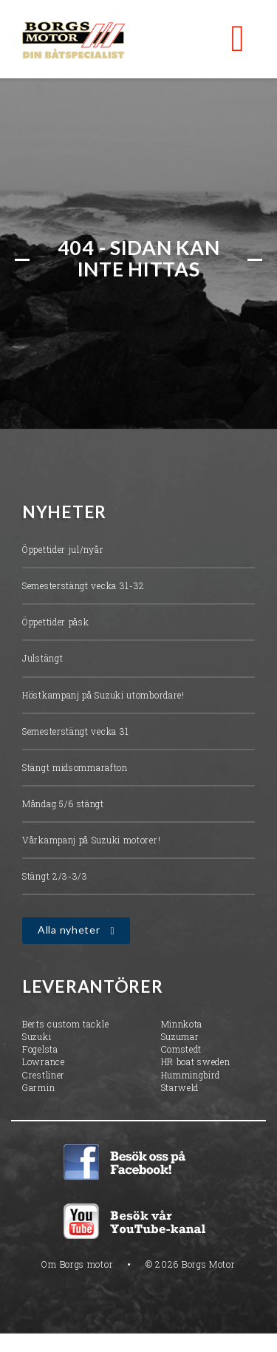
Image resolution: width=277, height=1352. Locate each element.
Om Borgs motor (77, 1265)
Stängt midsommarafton (75, 769)
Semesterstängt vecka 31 (75, 732)
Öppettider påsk (55, 624)
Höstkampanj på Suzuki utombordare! (103, 696)
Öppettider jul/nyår (62, 551)
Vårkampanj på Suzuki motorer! (91, 842)
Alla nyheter (69, 931)
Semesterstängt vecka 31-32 (83, 588)
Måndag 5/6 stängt (63, 805)
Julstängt (42, 660)
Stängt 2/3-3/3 (55, 878)
